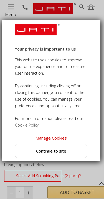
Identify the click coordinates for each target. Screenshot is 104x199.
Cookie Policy (27, 125)
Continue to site (51, 151)
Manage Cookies (51, 138)
